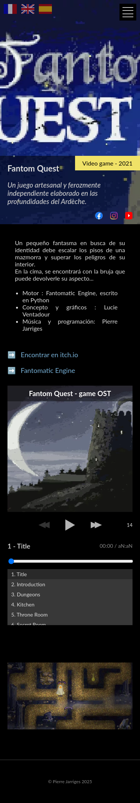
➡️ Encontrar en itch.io (42, 354)
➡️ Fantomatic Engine (41, 370)
